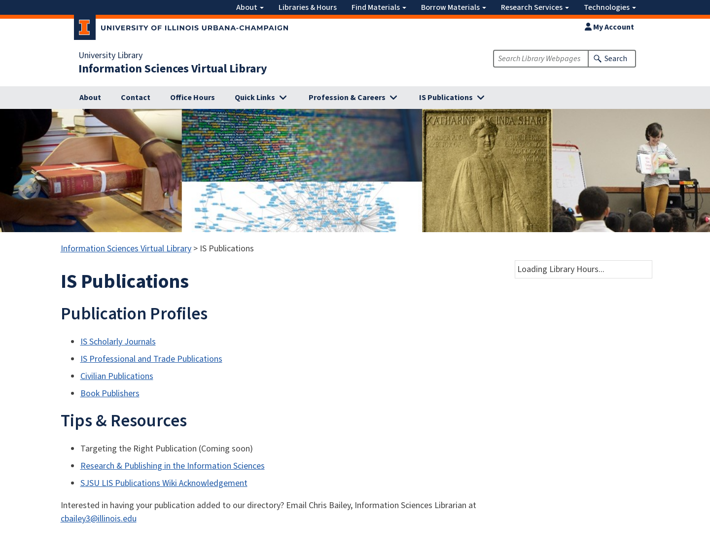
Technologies (610, 7)
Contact (135, 97)
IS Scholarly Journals (118, 342)
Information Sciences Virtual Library (172, 69)
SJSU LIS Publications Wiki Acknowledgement (164, 483)
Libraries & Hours (308, 7)
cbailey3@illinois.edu (99, 519)
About (250, 7)
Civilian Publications (116, 376)
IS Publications (446, 97)
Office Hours (192, 97)
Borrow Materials (453, 7)
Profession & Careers (347, 97)
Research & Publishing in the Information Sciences (172, 466)
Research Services (535, 7)
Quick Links (255, 97)
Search (615, 58)
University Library (110, 56)
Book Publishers (110, 393)
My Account (609, 27)
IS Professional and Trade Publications (151, 359)
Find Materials (379, 7)
